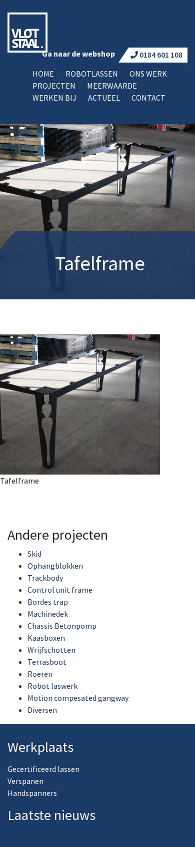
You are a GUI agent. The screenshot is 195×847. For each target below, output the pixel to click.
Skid (35, 554)
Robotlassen (92, 74)
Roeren (40, 674)
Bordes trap (48, 602)
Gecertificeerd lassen (44, 769)
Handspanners (32, 793)
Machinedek (48, 614)
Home (43, 74)
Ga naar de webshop (78, 54)
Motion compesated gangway (78, 698)
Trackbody (45, 578)
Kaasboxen (46, 638)
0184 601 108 (156, 55)
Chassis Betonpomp (62, 626)
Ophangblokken (55, 566)
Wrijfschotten (52, 650)
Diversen (42, 710)
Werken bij (54, 98)
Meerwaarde (112, 86)
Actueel (104, 98)
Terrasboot (47, 662)
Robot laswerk (53, 686)
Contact (149, 98)
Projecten (54, 86)
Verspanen (26, 781)
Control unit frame (60, 590)
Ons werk (148, 74)
